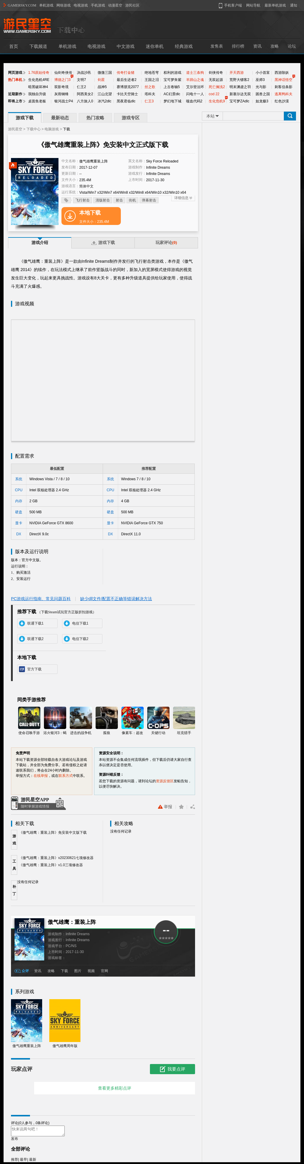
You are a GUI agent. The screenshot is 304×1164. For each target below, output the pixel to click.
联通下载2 (35, 639)
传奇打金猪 (125, 73)
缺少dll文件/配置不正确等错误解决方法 (116, 598)
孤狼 (107, 721)
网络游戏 (63, 5)
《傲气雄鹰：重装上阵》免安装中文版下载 (53, 832)
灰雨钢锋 (61, 94)
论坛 (292, 46)
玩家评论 (166, 242)
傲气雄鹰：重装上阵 (72, 922)
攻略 (274, 46)
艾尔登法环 (195, 87)
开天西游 (236, 73)
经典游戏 (184, 46)
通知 (293, 5)
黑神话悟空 (283, 80)
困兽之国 (263, 94)
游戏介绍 (39, 242)
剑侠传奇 (216, 73)
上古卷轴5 (172, 87)
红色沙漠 (282, 101)
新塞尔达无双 (240, 94)
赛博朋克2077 (128, 87)
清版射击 (103, 200)
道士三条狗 (195, 73)
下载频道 (38, 46)
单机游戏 (46, 5)
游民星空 (15, 129)
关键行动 (158, 721)
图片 (77, 971)
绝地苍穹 (152, 73)
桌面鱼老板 (37, 101)
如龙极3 (262, 101)
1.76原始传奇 (38, 73)
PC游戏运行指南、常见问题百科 (41, 598)
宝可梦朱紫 (172, 80)
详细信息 (181, 198)
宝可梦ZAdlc (239, 101)
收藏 (181, 807)
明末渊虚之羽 (240, 87)
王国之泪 (152, 80)
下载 (64, 971)
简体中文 (86, 186)
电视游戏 (81, 5)
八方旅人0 (85, 101)
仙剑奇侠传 (63, 73)
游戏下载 (25, 117)
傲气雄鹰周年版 (64, 1023)
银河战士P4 (63, 101)
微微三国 (105, 73)
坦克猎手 (184, 721)
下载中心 (33, 129)
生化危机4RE (38, 80)
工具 (14, 865)
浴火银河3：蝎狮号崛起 (55, 721)
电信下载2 (80, 639)
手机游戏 (98, 5)
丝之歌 (150, 87)
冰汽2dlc (104, 101)
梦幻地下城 (172, 101)
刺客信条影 (283, 87)
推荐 (14, 1161)
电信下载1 (80, 623)
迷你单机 (155, 46)
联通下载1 (35, 623)
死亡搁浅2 (217, 87)
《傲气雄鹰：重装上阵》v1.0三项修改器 (51, 865)
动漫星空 (115, 5)
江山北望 (105, 94)
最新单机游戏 (275, 5)
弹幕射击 (149, 200)
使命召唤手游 (29, 721)
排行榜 (238, 46)
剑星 (101, 80)
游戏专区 (131, 117)
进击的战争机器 (81, 721)
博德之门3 (62, 80)
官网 (104, 971)
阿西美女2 (85, 94)
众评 (25, 971)
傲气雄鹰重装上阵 (26, 1023)
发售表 (216, 46)
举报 (165, 807)
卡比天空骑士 (127, 94)
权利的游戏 (172, 73)
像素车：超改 (132, 721)
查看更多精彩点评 (114, 1088)
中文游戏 (125, 46)
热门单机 (15, 80)
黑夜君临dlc (126, 101)
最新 (32, 1161)
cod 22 (214, 94)
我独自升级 (37, 94)
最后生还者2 (127, 80)
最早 (23, 1161)
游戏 (14, 839)
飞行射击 (82, 200)
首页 (13, 46)
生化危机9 (217, 101)
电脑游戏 (52, 129)
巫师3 (260, 80)
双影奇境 (61, 87)
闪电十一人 (195, 94)
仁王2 (81, 87)
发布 (14, 1140)
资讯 (257, 46)
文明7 (81, 80)
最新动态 (60, 117)
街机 (132, 200)
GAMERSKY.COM (22, 5)
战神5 (102, 87)
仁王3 (149, 101)
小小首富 (263, 73)
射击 (119, 200)
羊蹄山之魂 (195, 80)
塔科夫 (150, 94)
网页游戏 (15, 73)
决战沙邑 (84, 73)
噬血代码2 (194, 101)
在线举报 (41, 776)
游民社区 (132, 5)
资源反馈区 (165, 781)
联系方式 (65, 776)
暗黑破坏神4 (38, 87)
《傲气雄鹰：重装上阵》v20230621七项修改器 (56, 858)
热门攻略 (95, 117)
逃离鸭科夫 (283, 94)
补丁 (14, 890)
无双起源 (216, 80)
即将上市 (15, 101)
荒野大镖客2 (239, 80)
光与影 (261, 87)
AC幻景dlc (172, 94)
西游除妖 (282, 73)
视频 (91, 971)
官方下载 (34, 669)
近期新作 (15, 94)
